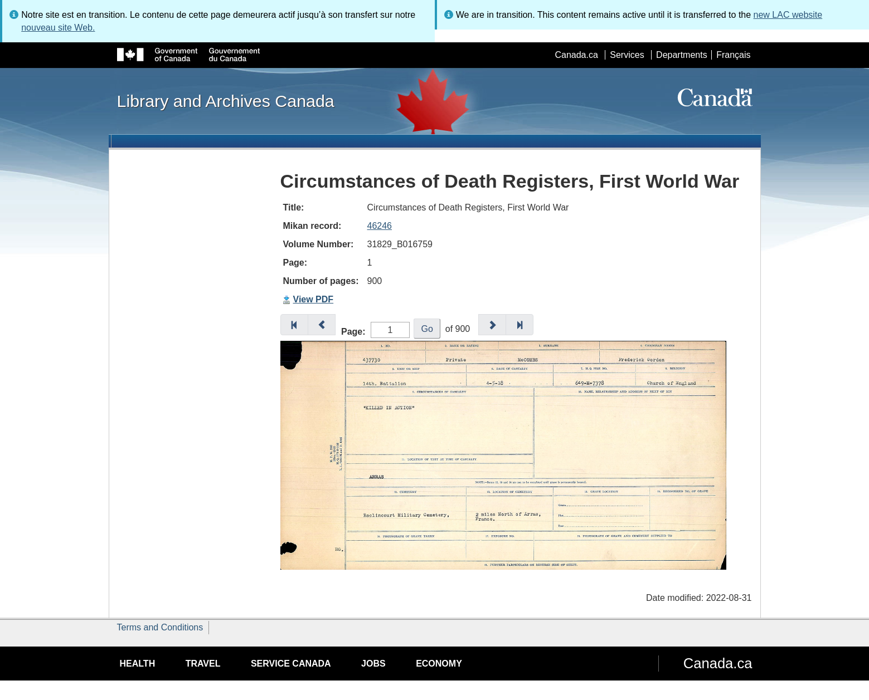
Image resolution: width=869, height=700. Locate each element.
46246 (379, 226)
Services (627, 55)
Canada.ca (576, 55)
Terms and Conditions (160, 627)
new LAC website (788, 14)
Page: (353, 331)
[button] (294, 324)
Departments (681, 55)
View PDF (313, 299)
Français (733, 55)
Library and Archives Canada (225, 100)
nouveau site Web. (58, 27)
